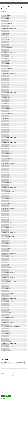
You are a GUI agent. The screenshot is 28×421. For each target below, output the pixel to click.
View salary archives (5, 396)
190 (12, 12)
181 (3, 12)
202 (25, 12)
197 (20, 12)
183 (5, 12)
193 (15, 12)
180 (2, 12)
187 (9, 12)
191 (13, 12)
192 (14, 12)
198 (21, 12)
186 (8, 12)
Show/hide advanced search (8, 390)
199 (22, 12)
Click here (20, 361)
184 (6, 12)
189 (11, 12)
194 (16, 12)
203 (26, 12)
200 (23, 12)
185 (7, 12)
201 (24, 12)
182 (4, 12)
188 (10, 12)
